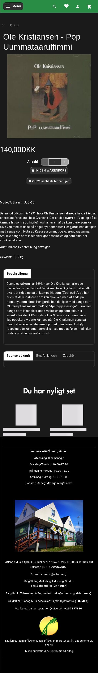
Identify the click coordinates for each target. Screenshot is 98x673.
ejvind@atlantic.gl (65, 601)
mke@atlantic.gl (65, 593)
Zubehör (69, 356)
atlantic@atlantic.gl (54, 574)
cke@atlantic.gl (41, 585)
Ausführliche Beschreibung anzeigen (25, 247)
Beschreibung (17, 273)
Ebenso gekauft (18, 356)
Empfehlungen (46, 356)
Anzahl (33, 162)
